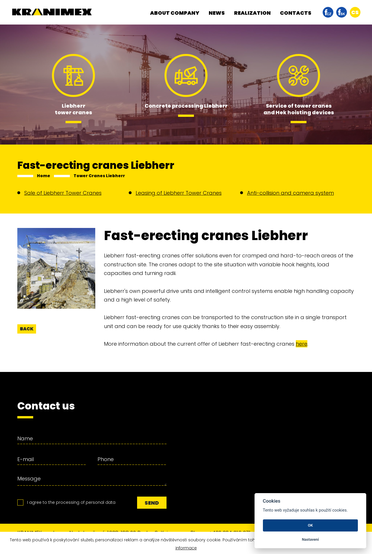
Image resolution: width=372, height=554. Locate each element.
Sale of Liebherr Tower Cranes (63, 192)
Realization (252, 12)
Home (43, 176)
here (301, 343)
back (26, 328)
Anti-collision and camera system (290, 192)
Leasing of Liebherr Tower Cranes (179, 192)
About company (174, 12)
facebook (328, 12)
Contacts (295, 12)
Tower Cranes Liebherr (99, 176)
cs (355, 12)
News (217, 12)
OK (310, 525)
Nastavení (310, 539)
